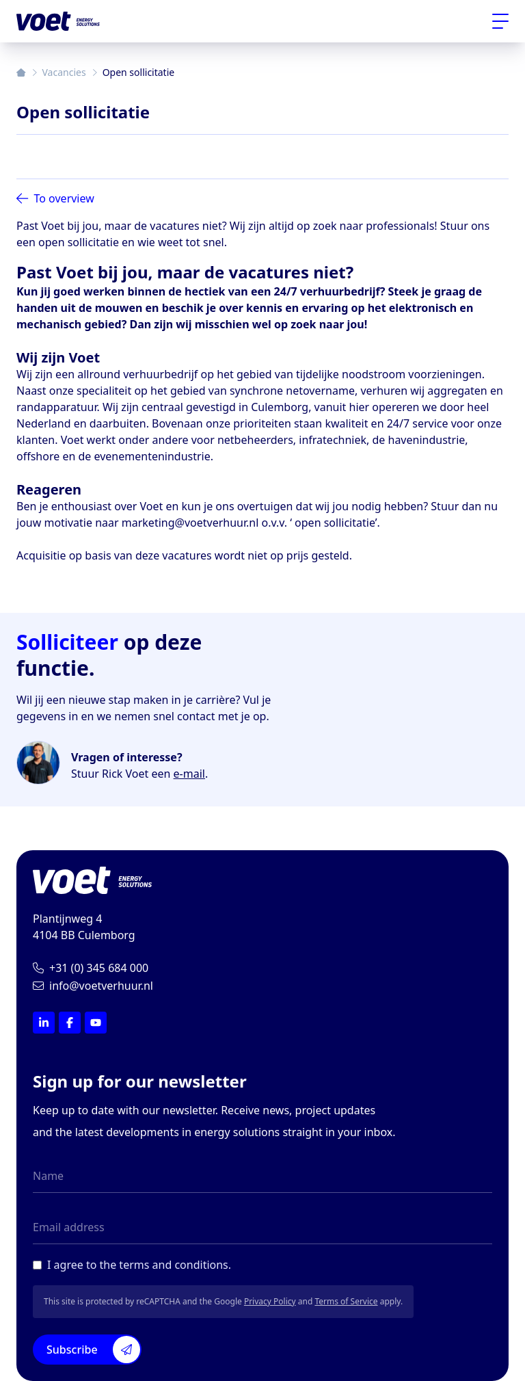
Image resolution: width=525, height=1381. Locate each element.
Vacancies (64, 72)
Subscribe (93, 1349)
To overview (55, 198)
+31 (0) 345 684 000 (90, 967)
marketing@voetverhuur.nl (190, 522)
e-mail (189, 773)
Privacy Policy (270, 1301)
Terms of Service (345, 1301)
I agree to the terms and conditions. (139, 1264)
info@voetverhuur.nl (93, 985)
